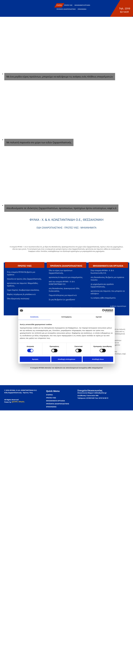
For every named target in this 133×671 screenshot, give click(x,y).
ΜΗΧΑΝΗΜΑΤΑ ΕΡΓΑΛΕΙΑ (82, 5)
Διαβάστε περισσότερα (118, 306)
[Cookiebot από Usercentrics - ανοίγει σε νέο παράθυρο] (103, 310)
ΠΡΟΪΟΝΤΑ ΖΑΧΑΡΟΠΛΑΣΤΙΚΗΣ (66, 9)
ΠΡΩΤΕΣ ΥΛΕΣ (68, 5)
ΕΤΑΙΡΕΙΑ (59, 5)
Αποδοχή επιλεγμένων (66, 359)
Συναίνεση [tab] (34, 317)
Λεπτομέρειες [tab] (66, 317)
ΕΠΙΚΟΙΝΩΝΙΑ (82, 9)
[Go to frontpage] (6, 12)
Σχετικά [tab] (98, 317)
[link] (18, 402)
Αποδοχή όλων (98, 359)
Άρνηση (35, 359)
